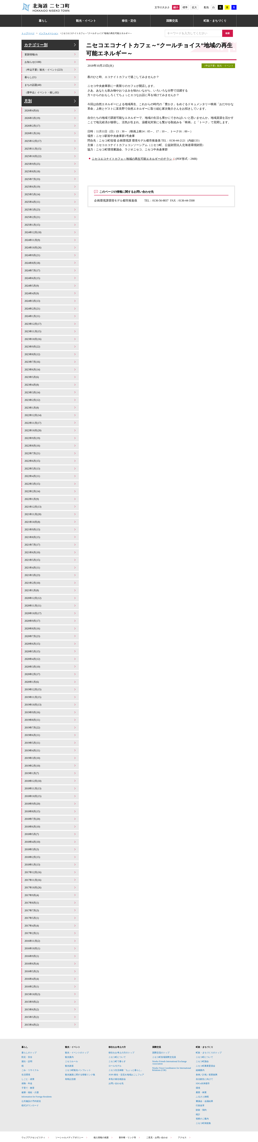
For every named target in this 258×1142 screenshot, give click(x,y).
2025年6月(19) (50, 190)
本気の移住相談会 (117, 1048)
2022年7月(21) (50, 445)
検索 (229, 33)
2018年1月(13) (50, 840)
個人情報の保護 (103, 1106)
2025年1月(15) (50, 226)
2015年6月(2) (50, 979)
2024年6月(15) (50, 277)
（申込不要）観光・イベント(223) (50, 73)
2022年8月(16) (50, 438)
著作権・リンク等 (129, 1106)
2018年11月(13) (50, 767)
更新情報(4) (50, 58)
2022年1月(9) (50, 489)
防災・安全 (27, 1026)
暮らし (43, 20)
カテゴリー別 (50, 47)
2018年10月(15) (50, 774)
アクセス (184, 1106)
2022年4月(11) (50, 467)
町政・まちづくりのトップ (209, 1021)
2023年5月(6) (50, 372)
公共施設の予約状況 (31, 1070)
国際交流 (172, 20)
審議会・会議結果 (204, 1070)
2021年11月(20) (50, 504)
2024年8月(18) (50, 263)
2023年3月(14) (50, 387)
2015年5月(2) (50, 986)
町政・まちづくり (215, 20)
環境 (198, 1057)
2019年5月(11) (50, 723)
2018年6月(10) (50, 803)
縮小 (175, 7)
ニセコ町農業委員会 (205, 1035)
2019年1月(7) (50, 752)
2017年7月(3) (50, 884)
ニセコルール (71, 1030)
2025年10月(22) (50, 160)
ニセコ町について (117, 1026)
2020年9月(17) (50, 606)
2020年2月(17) (50, 657)
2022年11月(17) (50, 416)
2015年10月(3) (50, 964)
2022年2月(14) (50, 482)
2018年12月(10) (50, 760)
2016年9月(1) (50, 928)
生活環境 (26, 1043)
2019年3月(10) (50, 738)
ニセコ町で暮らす (117, 1030)
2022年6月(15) (50, 453)
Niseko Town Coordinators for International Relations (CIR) (171, 1038)
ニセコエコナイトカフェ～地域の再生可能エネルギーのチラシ (132, 158)
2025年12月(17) (50, 146)
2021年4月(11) (50, 555)
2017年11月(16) (50, 855)
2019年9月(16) (50, 694)
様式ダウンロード (30, 1074)
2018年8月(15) (50, 789)
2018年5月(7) (50, 811)
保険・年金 (27, 1052)
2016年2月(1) (50, 957)
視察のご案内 (202, 1087)
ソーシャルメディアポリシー (71, 1106)
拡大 (194, 7)
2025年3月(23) (50, 211)
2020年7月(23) (50, 621)
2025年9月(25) (50, 168)
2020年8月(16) (50, 613)
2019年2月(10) (50, 745)
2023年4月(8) (50, 380)
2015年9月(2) (50, 971)
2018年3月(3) (50, 825)
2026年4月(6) (50, 117)
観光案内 (69, 1026)
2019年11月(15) (50, 679)
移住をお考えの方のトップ (121, 1021)
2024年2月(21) (50, 306)
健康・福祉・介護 (30, 1061)
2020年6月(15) (50, 628)
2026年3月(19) (50, 124)
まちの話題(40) (50, 87)
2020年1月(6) (50, 665)
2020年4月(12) (50, 643)
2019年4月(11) (50, 730)
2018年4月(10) (50, 818)
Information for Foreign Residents (37, 1065)
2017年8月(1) (50, 877)
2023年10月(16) (50, 336)
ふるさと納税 (202, 1065)
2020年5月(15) (50, 635)
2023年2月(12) (50, 394)
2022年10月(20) (50, 423)
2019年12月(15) (50, 672)
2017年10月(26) (50, 862)
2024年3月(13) (50, 299)
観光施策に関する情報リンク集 (80, 1043)
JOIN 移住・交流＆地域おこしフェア (126, 1043)
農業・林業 (201, 1061)
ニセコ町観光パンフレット (78, 1039)
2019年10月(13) (50, 686)
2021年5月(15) (50, 548)
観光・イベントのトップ (77, 1021)
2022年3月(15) (50, 475)
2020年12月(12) (50, 584)
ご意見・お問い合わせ (159, 1106)
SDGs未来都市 (203, 1052)
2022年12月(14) (50, 409)
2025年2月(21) (50, 219)
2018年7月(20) (50, 796)
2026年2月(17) (50, 131)
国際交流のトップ (160, 1021)
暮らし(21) (50, 80)
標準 (185, 7)
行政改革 (200, 1074)
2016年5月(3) (50, 942)
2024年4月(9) (50, 292)
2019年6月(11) (50, 716)
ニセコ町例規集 (203, 1092)
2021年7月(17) (50, 533)
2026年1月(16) (50, 138)
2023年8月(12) (50, 350)
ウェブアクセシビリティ (35, 1106)
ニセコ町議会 (202, 1030)
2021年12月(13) (50, 496)
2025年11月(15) (50, 153)
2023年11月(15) (50, 328)
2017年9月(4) (50, 869)
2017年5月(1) (50, 891)
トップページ (28, 33)
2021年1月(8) (50, 577)
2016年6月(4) (50, 935)
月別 (50, 105)
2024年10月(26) (50, 248)
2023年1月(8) (50, 402)
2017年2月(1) (50, 906)
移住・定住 (129, 20)
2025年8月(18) (50, 175)
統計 (198, 1083)
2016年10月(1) (50, 920)
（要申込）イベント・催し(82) (50, 95)
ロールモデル (115, 1035)
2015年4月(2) (50, 993)
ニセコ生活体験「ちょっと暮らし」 (126, 1039)
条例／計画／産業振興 (206, 1043)
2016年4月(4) (50, 950)
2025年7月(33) (50, 182)
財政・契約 (201, 1079)
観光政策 (69, 1035)
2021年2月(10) (50, 570)
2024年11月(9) (50, 241)
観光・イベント (86, 20)
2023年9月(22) (50, 343)
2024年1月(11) (50, 314)
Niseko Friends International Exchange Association (169, 1031)
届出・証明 (27, 1030)
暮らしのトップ (29, 1021)
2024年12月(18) (50, 234)
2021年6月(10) (50, 540)
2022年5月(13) (50, 460)
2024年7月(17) (50, 270)
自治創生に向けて (204, 1048)
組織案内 (200, 1039)
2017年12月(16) (50, 847)
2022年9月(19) (50, 431)
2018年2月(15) (50, 833)
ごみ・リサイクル (30, 1039)
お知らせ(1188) (50, 65)
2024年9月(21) (50, 255)
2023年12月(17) (50, 321)
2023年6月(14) (50, 365)
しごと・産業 (28, 1048)
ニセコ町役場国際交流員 (164, 1026)
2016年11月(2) (50, 913)
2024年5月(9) (50, 285)
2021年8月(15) (50, 526)
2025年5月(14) (50, 197)
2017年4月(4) (50, 898)
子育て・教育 (28, 1057)
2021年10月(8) (50, 511)
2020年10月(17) (50, 599)
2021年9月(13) (50, 518)
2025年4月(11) (50, 204)
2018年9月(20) (50, 781)
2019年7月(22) (50, 708)
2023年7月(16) (50, 358)
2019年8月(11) (50, 701)
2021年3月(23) (50, 562)
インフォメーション (48, 33)
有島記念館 (70, 1048)
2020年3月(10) (50, 650)
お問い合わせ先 (116, 1052)
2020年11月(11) (50, 592)
